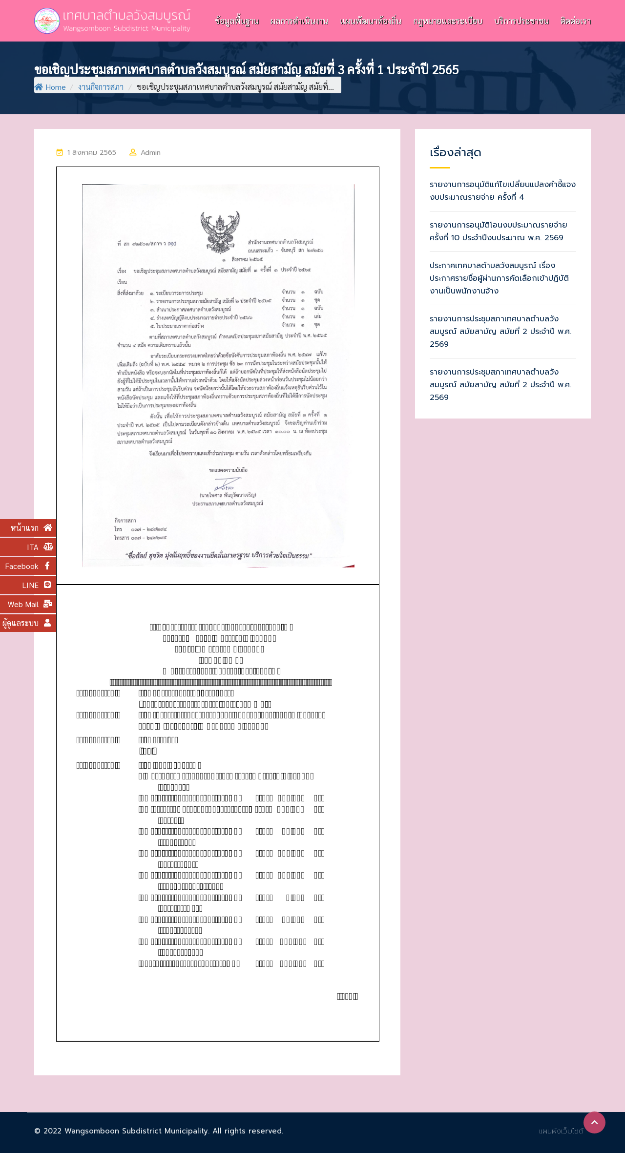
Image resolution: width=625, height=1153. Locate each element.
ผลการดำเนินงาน (299, 20)
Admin (151, 152)
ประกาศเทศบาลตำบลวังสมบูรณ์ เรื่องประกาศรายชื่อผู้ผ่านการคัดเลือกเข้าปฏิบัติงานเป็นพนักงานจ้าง (499, 278)
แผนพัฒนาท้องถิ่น (370, 20)
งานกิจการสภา (101, 87)
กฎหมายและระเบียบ (447, 20)
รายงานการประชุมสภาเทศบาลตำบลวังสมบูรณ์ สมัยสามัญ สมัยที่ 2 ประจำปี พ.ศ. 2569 (500, 331)
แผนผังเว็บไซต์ (561, 1131)
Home (50, 87)
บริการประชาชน (521, 20)
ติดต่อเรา (576, 20)
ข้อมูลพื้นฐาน (237, 20)
